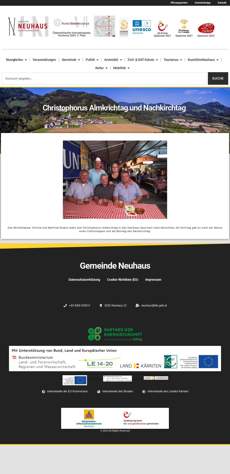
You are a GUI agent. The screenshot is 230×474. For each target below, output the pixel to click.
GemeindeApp (203, 2)
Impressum (153, 279)
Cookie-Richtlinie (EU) (122, 279)
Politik (92, 59)
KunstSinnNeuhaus (203, 59)
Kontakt (222, 2)
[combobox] (104, 78)
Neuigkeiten (16, 59)
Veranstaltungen (44, 60)
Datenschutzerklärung (84, 279)
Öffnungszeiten (179, 2)
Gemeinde (71, 59)
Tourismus (173, 59)
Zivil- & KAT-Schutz (143, 59)
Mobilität (121, 68)
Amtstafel (113, 59)
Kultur (101, 68)
